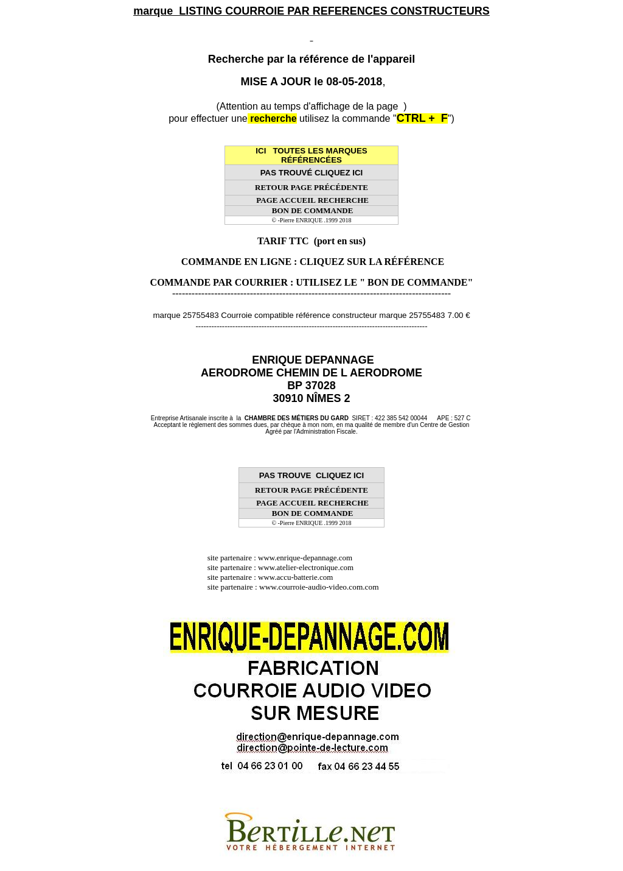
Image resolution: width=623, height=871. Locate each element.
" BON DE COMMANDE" (416, 282)
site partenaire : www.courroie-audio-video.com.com (296, 586)
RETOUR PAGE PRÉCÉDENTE (311, 187)
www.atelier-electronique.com (305, 567)
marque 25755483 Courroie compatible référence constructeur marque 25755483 (299, 315)
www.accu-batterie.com (299, 577)
